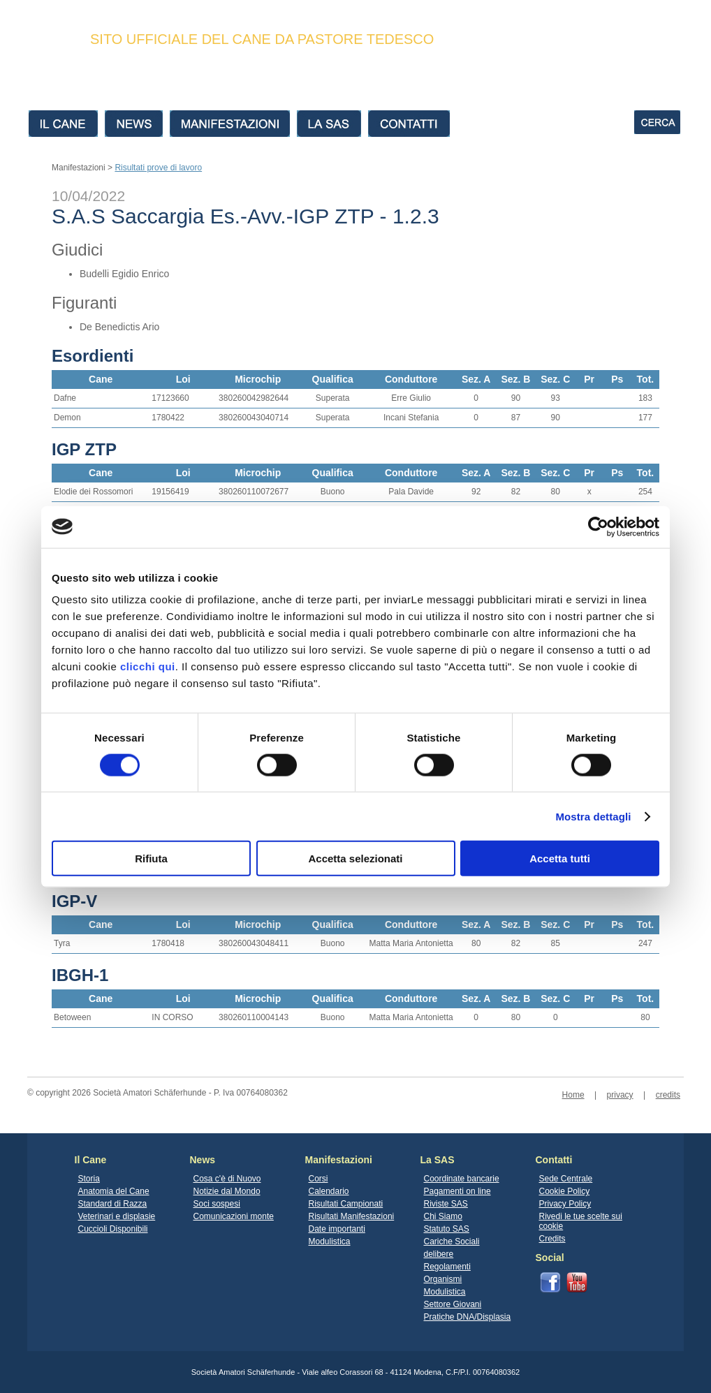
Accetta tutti (559, 858)
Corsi (318, 1179)
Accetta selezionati (355, 858)
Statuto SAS (446, 1229)
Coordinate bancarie (461, 1179)
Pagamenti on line (457, 1191)
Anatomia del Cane (113, 1191)
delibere (439, 1254)
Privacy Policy (565, 1204)
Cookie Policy (564, 1191)
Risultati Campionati (346, 1204)
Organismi (443, 1279)
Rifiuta (151, 858)
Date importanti (337, 1229)
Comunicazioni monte (233, 1216)
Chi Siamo (443, 1216)
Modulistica (330, 1241)
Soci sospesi (216, 1204)
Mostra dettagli (593, 816)
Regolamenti (447, 1267)
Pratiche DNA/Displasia (467, 1317)
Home (573, 1095)
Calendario (329, 1191)
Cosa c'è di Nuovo (227, 1179)
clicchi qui (147, 666)
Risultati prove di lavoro (158, 167)
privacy (620, 1095)
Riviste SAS (446, 1204)
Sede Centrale (566, 1179)
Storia (89, 1179)
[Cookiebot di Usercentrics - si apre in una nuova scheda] (598, 526)
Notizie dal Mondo (227, 1191)
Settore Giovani (453, 1304)
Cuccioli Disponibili (113, 1229)
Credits (552, 1239)
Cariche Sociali (452, 1241)
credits (668, 1095)
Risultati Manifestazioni (352, 1216)
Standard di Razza (112, 1204)
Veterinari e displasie (117, 1216)
